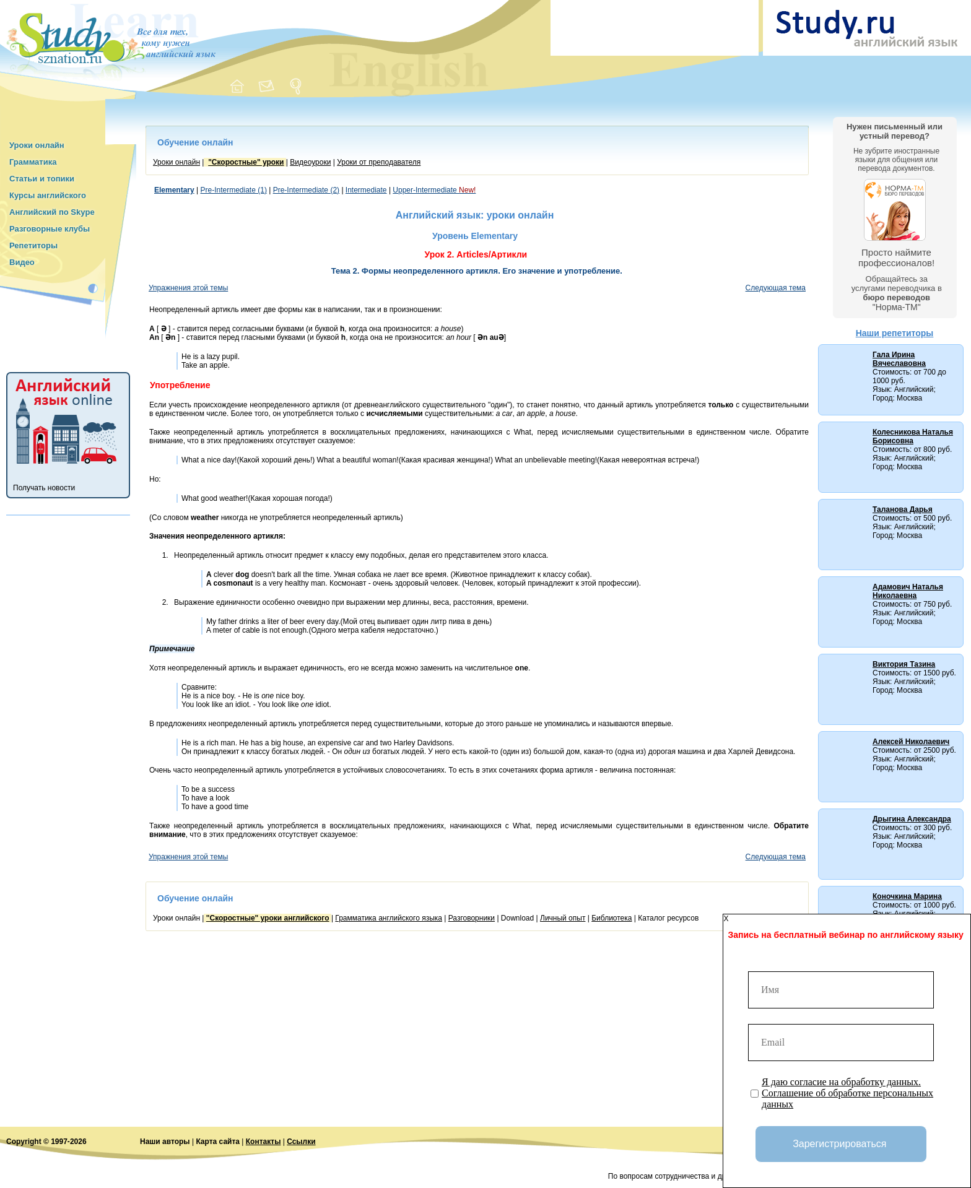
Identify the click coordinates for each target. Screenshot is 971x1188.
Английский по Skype (52, 212)
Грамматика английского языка (388, 918)
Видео (22, 262)
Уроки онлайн (36, 145)
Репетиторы (33, 245)
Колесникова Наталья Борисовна (913, 436)
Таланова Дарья (903, 509)
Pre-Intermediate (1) (234, 190)
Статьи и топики (41, 178)
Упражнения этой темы (188, 288)
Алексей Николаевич (911, 741)
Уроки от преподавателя (378, 162)
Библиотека (611, 918)
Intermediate (366, 190)
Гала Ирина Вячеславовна (899, 359)
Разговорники (471, 918)
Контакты (263, 1141)
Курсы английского (47, 195)
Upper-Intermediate (434, 190)
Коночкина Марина (907, 896)
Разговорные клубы (49, 228)
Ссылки (301, 1141)
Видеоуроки (310, 162)
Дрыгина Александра (912, 819)
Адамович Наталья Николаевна (908, 591)
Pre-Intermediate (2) (306, 190)
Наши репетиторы (895, 333)
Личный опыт (562, 918)
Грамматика (32, 162)
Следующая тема (776, 288)
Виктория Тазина (904, 664)
